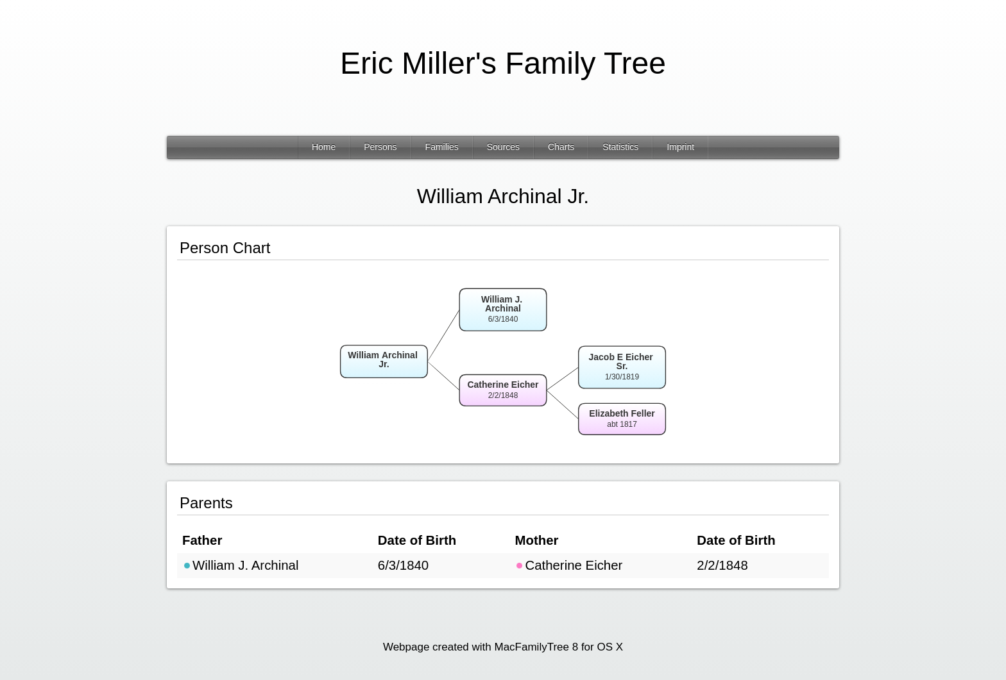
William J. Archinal (240, 565)
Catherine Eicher (568, 565)
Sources (503, 147)
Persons (380, 147)
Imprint (680, 147)
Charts (561, 147)
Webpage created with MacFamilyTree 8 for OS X (503, 647)
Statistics (620, 147)
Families (442, 147)
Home (324, 147)
